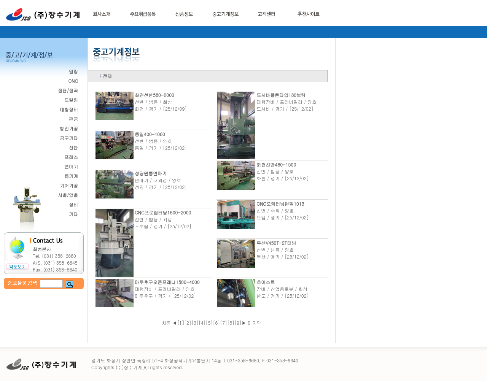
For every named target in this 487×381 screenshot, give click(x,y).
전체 (107, 76)
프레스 (71, 157)
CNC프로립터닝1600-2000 (163, 212)
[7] (223, 322)
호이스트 (265, 282)
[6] (216, 322)
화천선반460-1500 (276, 164)
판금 (73, 119)
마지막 (253, 322)
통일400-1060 (150, 134)
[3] (195, 322)
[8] (230, 322)
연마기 (71, 166)
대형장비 (69, 109)
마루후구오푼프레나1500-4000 (167, 282)
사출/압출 (68, 195)
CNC (73, 81)
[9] (238, 322)
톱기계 (71, 176)
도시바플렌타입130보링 (281, 95)
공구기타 (69, 138)
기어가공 (69, 185)
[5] (209, 322)
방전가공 (69, 128)
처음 (167, 322)
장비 (73, 204)
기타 (73, 214)
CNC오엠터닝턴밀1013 (280, 203)
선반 (73, 147)
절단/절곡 (68, 90)
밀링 (73, 71)
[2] (187, 322)
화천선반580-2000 (154, 95)
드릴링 (71, 100)
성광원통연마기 (151, 173)
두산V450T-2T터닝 (276, 243)
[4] (202, 322)
